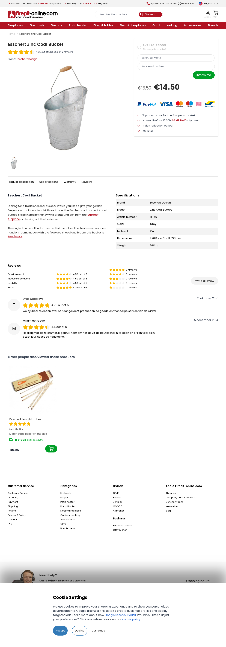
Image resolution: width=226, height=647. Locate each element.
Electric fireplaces (70, 510)
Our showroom (174, 502)
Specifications (48, 182)
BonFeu (117, 497)
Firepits (64, 497)
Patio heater (67, 502)
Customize (98, 630)
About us (171, 493)
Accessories (67, 519)
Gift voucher (120, 530)
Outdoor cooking (70, 515)
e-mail (82, 580)
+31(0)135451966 (54, 580)
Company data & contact (180, 497)
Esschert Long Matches (25, 419)
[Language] (208, 3)
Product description (21, 182)
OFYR (63, 524)
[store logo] (33, 14)
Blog (168, 510)
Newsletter (172, 506)
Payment (13, 502)
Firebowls (65, 493)
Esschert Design (27, 59)
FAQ (10, 524)
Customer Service (18, 493)
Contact (12, 519)
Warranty (70, 182)
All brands (118, 510)
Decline (79, 630)
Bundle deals (67, 528)
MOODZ (117, 506)
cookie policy (131, 619)
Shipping (13, 506)
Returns (12, 510)
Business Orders (122, 525)
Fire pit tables (68, 506)
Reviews (87, 182)
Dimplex (117, 502)
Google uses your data (120, 615)
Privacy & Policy (17, 515)
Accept (60, 630)
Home (11, 34)
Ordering (13, 497)
